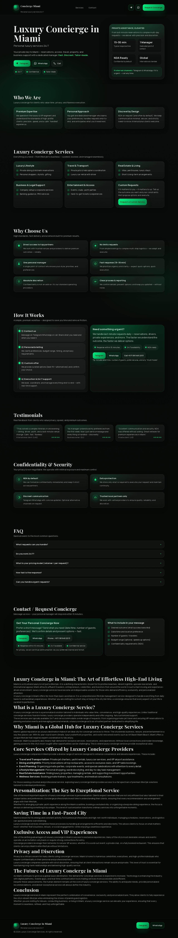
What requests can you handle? (89, 544)
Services (79, 7)
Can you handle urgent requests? (89, 582)
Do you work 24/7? (89, 553)
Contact (92, 7)
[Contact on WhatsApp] (138, 7)
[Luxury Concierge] (29, 7)
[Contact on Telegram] (131, 7)
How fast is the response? (89, 572)
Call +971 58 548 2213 (134, 355)
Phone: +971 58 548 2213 (59, 638)
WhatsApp (41, 63)
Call (57, 63)
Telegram (22, 63)
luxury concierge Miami (85, 782)
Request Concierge (153, 7)
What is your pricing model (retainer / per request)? (89, 563)
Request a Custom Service (132, 202)
